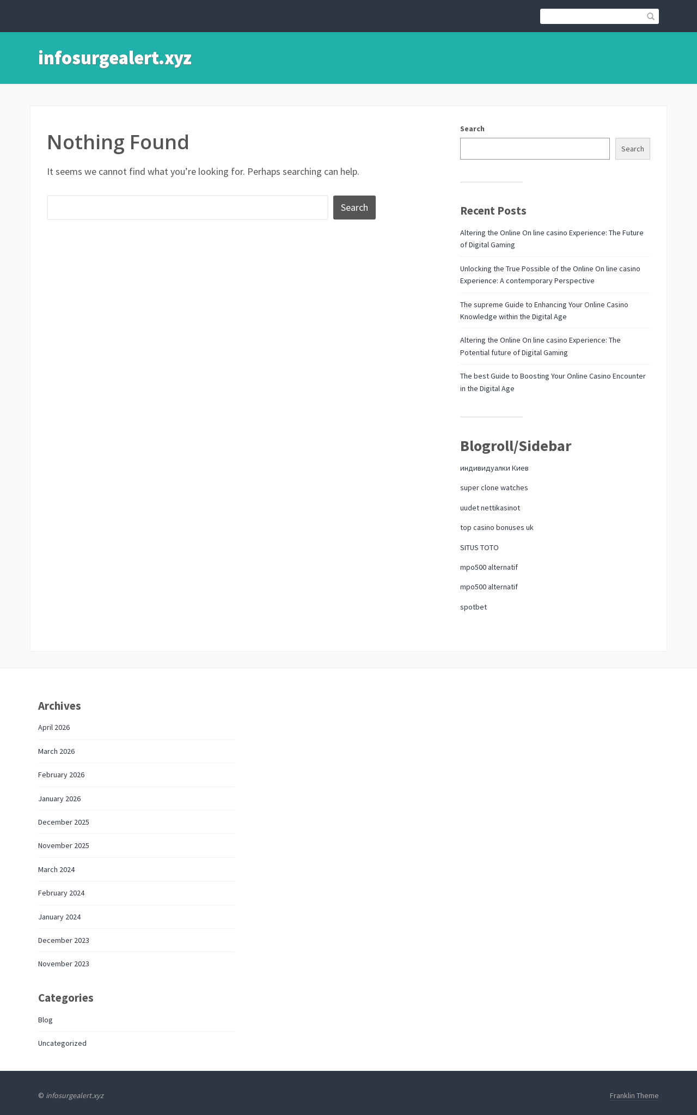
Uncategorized (62, 1043)
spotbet (473, 607)
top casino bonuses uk (497, 527)
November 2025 (63, 845)
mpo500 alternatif (489, 567)
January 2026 (59, 798)
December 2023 (63, 940)
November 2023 (63, 963)
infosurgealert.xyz (115, 57)
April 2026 (54, 727)
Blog (45, 1020)
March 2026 (56, 751)
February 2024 (61, 893)
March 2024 (56, 869)
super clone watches (494, 487)
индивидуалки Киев (494, 468)
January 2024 (59, 917)
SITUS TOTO (479, 547)
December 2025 (63, 822)
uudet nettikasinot (490, 508)
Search (472, 128)
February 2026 (61, 774)
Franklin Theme (634, 1095)
